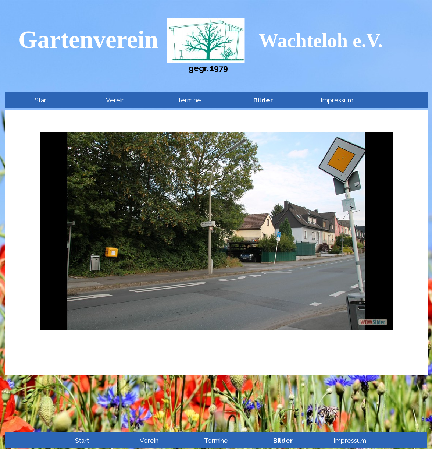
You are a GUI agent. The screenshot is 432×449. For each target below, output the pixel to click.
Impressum (337, 100)
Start (42, 100)
